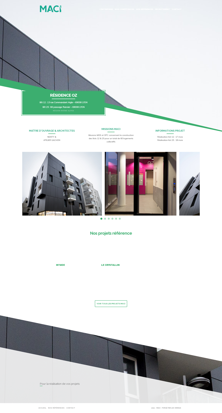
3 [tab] (109, 219)
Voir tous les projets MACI (111, 304)
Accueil (42, 408)
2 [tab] (105, 219)
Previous (20, 183)
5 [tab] (116, 219)
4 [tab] (112, 219)
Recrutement (162, 9)
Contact (177, 9)
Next (201, 183)
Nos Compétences (124, 9)
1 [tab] (101, 219)
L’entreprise (106, 9)
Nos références (144, 9)
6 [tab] (120, 219)
